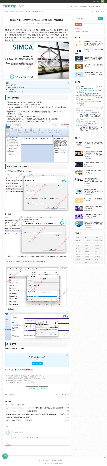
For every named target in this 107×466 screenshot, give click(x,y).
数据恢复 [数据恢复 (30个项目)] (78, 256)
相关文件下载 (10, 89)
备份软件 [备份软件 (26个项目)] (87, 251)
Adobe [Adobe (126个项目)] (77, 237)
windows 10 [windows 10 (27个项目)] (97, 245)
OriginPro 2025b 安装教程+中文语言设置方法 (19, 420)
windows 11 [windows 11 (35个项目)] (78, 248)
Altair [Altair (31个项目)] (86, 237)
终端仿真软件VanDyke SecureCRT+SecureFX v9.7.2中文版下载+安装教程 (93, 191)
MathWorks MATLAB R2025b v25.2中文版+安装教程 (21, 411)
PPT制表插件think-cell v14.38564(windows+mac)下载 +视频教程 (88, 90)
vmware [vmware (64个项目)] (77, 245)
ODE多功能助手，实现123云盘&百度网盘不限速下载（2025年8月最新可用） (93, 74)
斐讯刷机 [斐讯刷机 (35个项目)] (87, 256)
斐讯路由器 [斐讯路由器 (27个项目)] (97, 256)
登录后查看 (37, 363)
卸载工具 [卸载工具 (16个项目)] (78, 251)
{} (34, 437)
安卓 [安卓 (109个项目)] (96, 251)
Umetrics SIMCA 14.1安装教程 (15, 87)
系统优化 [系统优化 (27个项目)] (78, 259)
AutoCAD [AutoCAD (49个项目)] (78, 240)
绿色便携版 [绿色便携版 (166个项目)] (87, 259)
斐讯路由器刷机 (94, 6)
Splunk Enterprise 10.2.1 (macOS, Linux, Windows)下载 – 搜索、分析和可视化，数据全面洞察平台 (34, 408)
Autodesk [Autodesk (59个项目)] (87, 240)
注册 (98, 1)
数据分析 (12, 11)
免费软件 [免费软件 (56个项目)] (97, 248)
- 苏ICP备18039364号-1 (58, 463)
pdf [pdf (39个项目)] (86, 243)
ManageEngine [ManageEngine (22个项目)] (98, 240)
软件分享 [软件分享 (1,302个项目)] (87, 262)
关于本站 (41, 460)
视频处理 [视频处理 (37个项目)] (78, 262)
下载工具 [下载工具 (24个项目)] (87, 248)
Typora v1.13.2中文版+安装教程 (93, 199)
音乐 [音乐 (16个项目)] (96, 262)
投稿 (103, 1)
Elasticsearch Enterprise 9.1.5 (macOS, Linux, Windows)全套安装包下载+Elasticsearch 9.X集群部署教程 (36, 414)
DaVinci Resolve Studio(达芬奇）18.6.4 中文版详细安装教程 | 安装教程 (93, 58)
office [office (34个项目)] (77, 243)
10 (67, 420)
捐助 (65, 460)
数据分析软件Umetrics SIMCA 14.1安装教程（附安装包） (37, 20)
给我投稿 (54, 460)
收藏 (43, 388)
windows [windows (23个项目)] (87, 245)
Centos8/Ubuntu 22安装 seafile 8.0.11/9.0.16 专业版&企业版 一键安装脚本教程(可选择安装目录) (93, 43)
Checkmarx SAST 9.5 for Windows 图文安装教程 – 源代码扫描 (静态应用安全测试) (93, 224)
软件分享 (83, 6)
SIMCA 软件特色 (11, 85)
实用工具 (74, 6)
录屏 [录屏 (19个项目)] (96, 254)
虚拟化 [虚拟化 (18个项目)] (96, 259)
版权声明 (47, 460)
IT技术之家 (9, 6)
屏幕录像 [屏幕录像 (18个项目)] (87, 254)
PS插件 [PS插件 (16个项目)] (96, 243)
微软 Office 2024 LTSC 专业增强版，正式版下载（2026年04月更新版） (87, 123)
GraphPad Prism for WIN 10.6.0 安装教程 (18, 417)
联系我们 (60, 460)
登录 (94, 1)
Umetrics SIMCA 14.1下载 (15, 91)
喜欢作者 (32, 388)
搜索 (100, 18)
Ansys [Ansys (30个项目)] (96, 237)
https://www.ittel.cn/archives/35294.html (27, 382)
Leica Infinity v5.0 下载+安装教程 (15, 405)
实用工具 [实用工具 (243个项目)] (78, 254)
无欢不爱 (29, 23)
